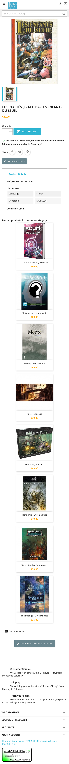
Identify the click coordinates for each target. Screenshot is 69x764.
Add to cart (27, 132)
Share (12, 152)
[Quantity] (5, 131)
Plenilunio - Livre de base (34, 514)
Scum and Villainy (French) (34, 262)
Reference (13, 181)
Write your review (14, 161)
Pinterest (27, 152)
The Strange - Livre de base (34, 615)
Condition (12, 208)
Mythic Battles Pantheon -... (34, 565)
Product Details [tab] (17, 174)
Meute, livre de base (34, 363)
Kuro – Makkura (34, 413)
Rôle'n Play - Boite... (34, 464)
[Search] (34, 13)
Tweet (20, 152)
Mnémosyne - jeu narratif (34, 313)
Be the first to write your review (34, 643)
